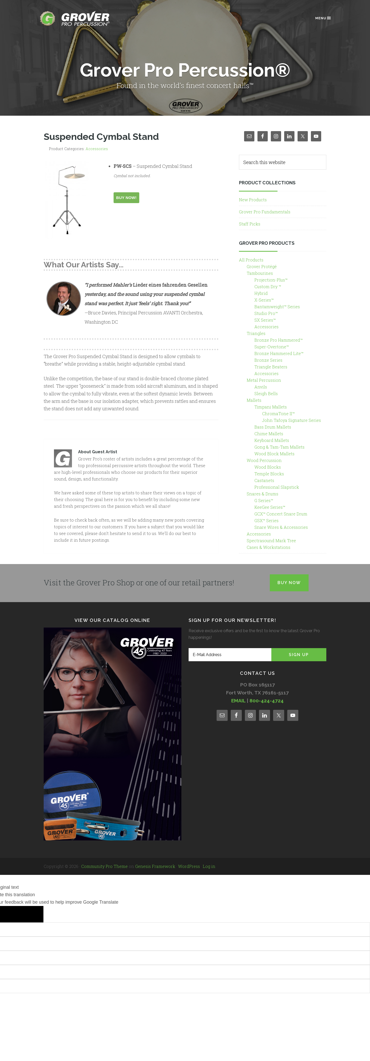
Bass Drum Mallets (272, 427)
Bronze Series (268, 360)
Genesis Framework (155, 866)
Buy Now (289, 582)
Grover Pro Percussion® (83, 18)
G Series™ (263, 500)
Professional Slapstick (276, 487)
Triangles (256, 333)
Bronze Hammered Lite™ (278, 353)
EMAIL (238, 700)
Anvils (260, 386)
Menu (323, 18)
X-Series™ (264, 300)
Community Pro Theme (104, 866)
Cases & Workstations (268, 547)
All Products (251, 259)
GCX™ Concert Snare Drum (280, 513)
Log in (209, 866)
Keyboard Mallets (271, 440)
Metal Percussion (264, 380)
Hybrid (261, 293)
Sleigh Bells (266, 393)
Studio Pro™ (266, 313)
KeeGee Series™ (269, 507)
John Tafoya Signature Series (291, 420)
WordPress (189, 866)
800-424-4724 (266, 700)
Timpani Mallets (270, 407)
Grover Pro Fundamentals (264, 211)
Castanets (264, 480)
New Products (253, 199)
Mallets (254, 400)
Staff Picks (249, 223)
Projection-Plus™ (271, 280)
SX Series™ (265, 320)
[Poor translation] (31, 914)
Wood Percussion (264, 460)
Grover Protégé (262, 266)
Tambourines (260, 273)
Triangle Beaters (270, 366)
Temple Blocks (269, 473)
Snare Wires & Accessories (281, 527)
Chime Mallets (268, 433)
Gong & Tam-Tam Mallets (279, 447)
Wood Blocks (267, 467)
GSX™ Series (266, 520)
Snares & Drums (262, 493)
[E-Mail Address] (230, 654)
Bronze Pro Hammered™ (278, 340)
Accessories (97, 148)
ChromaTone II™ (278, 413)
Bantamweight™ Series (277, 306)
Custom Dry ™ (267, 286)
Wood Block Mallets (274, 453)
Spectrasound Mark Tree (271, 540)
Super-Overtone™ (271, 346)
